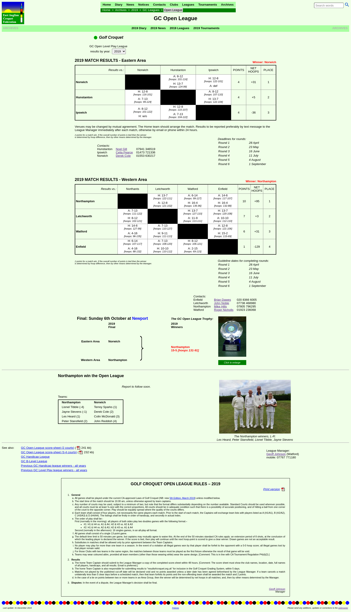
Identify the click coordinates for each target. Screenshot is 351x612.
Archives (227, 4)
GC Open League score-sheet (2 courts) (47, 447)
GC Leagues (151, 10)
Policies (175, 608)
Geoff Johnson (276, 454)
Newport (140, 318)
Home (107, 4)
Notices (143, 4)
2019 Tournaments (206, 28)
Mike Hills (220, 306)
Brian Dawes (222, 299)
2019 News (158, 28)
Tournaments (207, 4)
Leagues (188, 4)
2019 (134, 10)
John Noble (221, 303)
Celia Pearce (124, 152)
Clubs (174, 4)
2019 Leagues (179, 28)
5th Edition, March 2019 (182, 498)
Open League (173, 10)
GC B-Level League (34, 461)
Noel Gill (121, 149)
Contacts (159, 4)
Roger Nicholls (223, 309)
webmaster (343, 608)
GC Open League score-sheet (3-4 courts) (49, 452)
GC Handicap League (35, 456)
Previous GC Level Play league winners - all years (54, 470)
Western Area (134, 179)
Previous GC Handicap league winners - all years (53, 465)
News (130, 4)
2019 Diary (138, 28)
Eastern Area (134, 60)
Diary (118, 4)
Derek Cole (123, 155)
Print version (271, 489)
